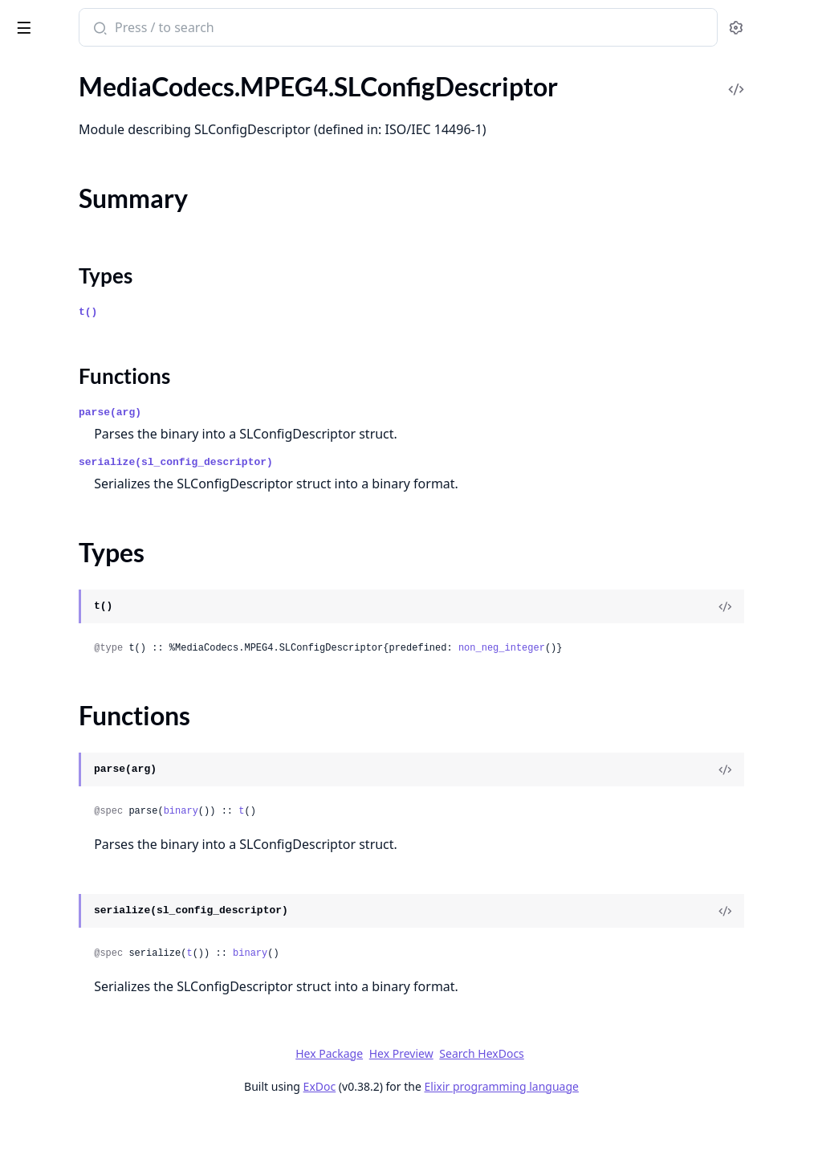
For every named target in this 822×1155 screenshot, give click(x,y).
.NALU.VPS (42, 496)
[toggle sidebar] (219, 25)
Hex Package (449, 1092)
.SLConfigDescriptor (66, 803)
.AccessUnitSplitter (64, 181)
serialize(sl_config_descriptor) (386, 501)
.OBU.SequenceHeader (74, 639)
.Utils (25, 899)
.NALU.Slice (43, 267)
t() (298, 351)
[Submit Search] (309, 28)
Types (44, 851)
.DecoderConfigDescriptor (84, 760)
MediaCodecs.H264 (66, 159)
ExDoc (439, 1125)
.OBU (26, 596)
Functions (55, 870)
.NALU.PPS (42, 224)
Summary (54, 831)
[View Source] (755, 645)
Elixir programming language (621, 1125)
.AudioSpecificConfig (68, 738)
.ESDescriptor (49, 782)
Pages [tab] (29, 69)
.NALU (29, 202)
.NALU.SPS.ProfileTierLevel (86, 453)
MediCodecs (55, 19)
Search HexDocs (602, 1092)
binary (391, 849)
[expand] (225, 162)
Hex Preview (521, 1092)
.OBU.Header (48, 618)
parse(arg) (320, 451)
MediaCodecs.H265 (66, 345)
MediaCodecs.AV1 (62, 574)
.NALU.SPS (41, 246)
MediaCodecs (49, 104)
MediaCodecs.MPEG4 (72, 695)
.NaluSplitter (46, 289)
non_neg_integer (712, 686)
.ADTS (28, 716)
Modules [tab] (96, 69)
